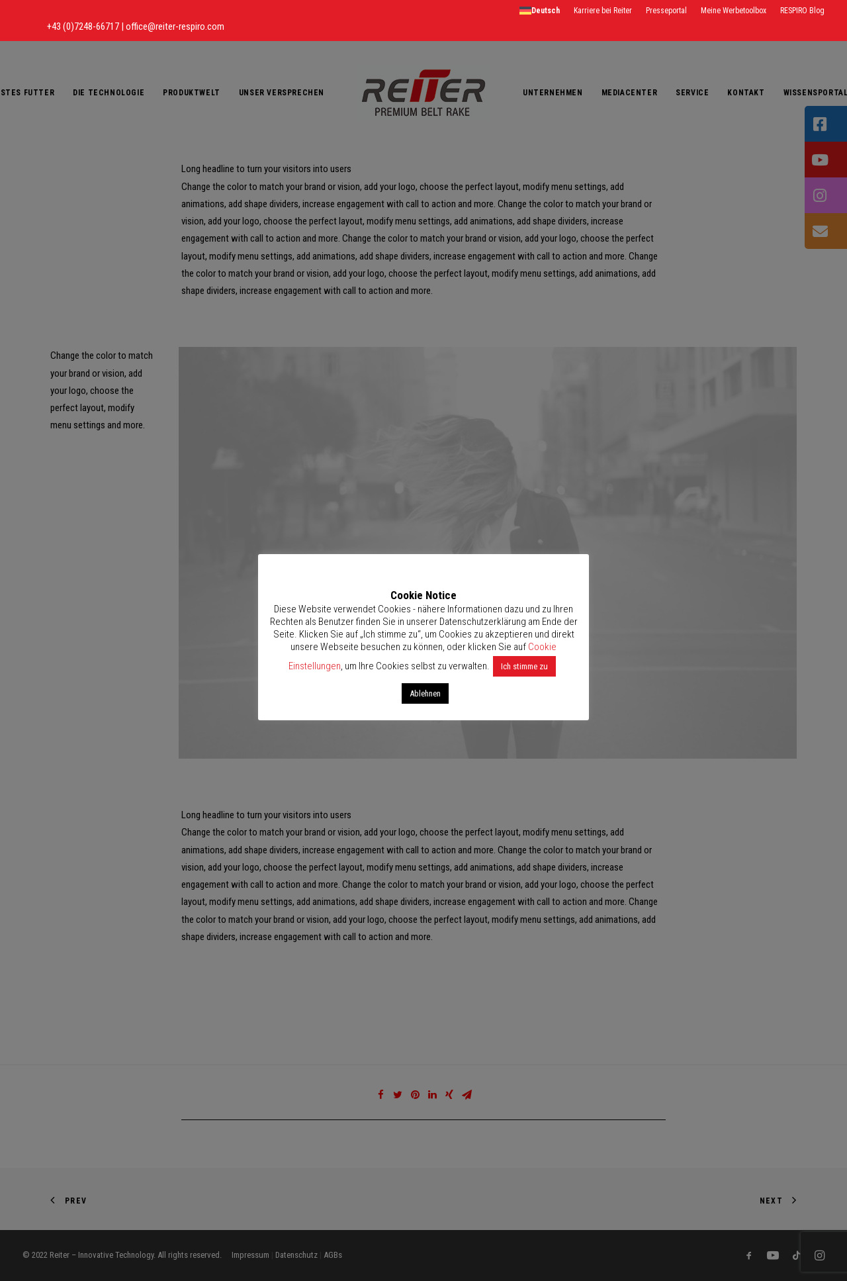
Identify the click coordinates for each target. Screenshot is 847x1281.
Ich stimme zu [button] (524, 666)
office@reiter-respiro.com (175, 26)
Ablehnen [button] (425, 693)
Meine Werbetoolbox (733, 10)
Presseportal (666, 10)
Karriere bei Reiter (603, 10)
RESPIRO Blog (802, 10)
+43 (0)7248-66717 (84, 26)
